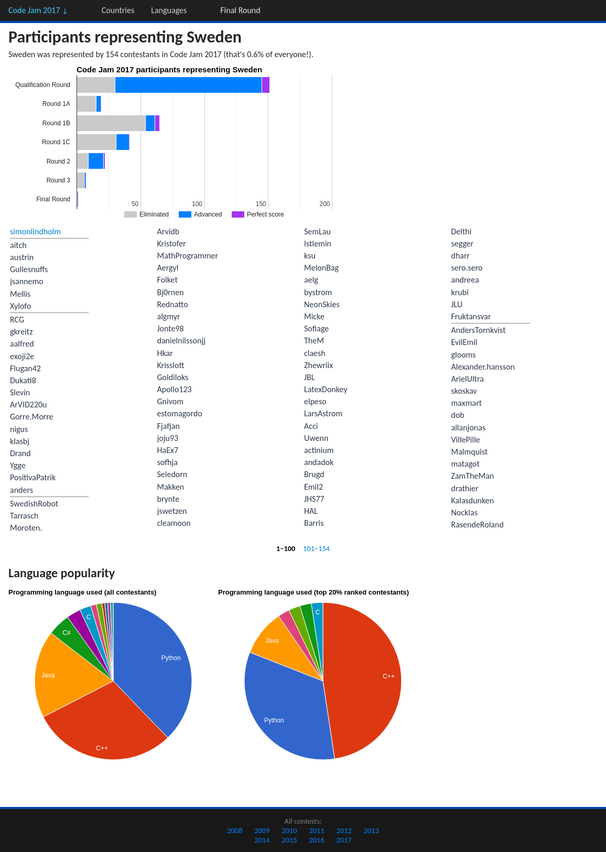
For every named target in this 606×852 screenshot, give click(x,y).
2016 (316, 840)
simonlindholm (35, 231)
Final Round (240, 10)
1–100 (285, 548)
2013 (371, 830)
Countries (118, 10)
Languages (169, 10)
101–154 (316, 548)
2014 (261, 840)
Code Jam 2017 (38, 10)
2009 (261, 830)
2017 (344, 840)
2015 (289, 840)
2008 (234, 830)
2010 (289, 830)
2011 (316, 830)
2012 (344, 830)
